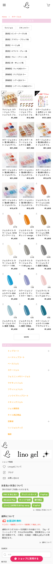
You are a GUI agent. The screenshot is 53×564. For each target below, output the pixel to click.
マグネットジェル (15, 383)
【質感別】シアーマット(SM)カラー (18, 86)
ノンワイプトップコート (18, 396)
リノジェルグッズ (15, 428)
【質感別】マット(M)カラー (15, 69)
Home (4, 17)
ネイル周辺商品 (14, 415)
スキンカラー (24, 28)
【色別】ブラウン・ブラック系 (16, 40)
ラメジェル (8, 28)
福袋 (10, 434)
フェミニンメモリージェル (19, 376)
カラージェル (13, 370)
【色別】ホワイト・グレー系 (15, 51)
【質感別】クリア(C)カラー (15, 75)
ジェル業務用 (13, 408)
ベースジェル (13, 364)
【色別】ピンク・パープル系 (15, 34)
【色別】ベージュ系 (12, 45)
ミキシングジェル (15, 402)
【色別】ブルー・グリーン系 (15, 57)
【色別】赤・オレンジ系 (13, 63)
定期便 (10, 421)
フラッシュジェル (15, 389)
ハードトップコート (16, 357)
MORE (26, 337)
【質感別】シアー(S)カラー (15, 80)
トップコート (13, 351)
